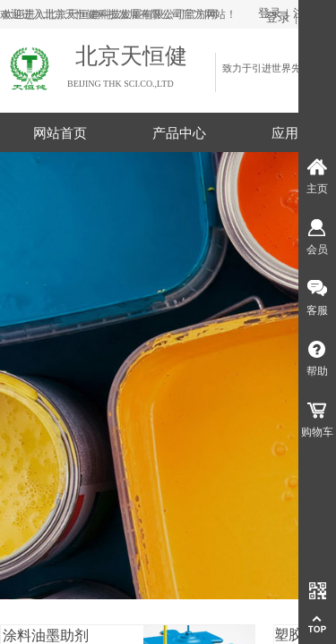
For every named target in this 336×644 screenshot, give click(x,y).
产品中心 (179, 133)
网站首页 (60, 133)
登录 (277, 17)
